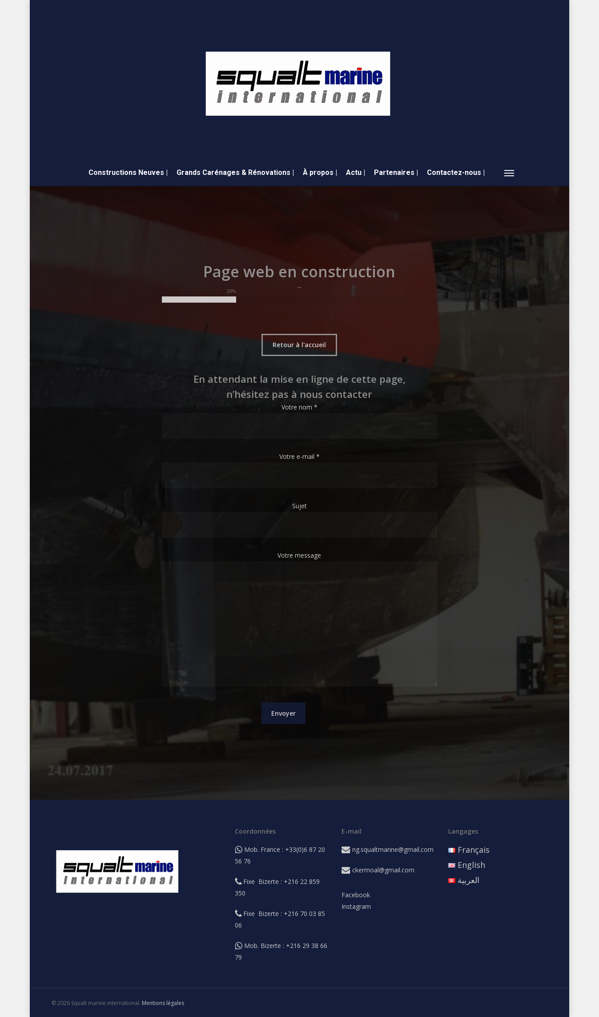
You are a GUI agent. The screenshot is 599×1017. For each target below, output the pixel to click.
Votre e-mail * (299, 470)
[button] (509, 172)
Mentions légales (163, 1003)
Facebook (356, 895)
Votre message (299, 620)
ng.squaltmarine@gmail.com (393, 849)
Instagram (356, 906)
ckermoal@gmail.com (383, 870)
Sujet (299, 520)
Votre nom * (299, 421)
